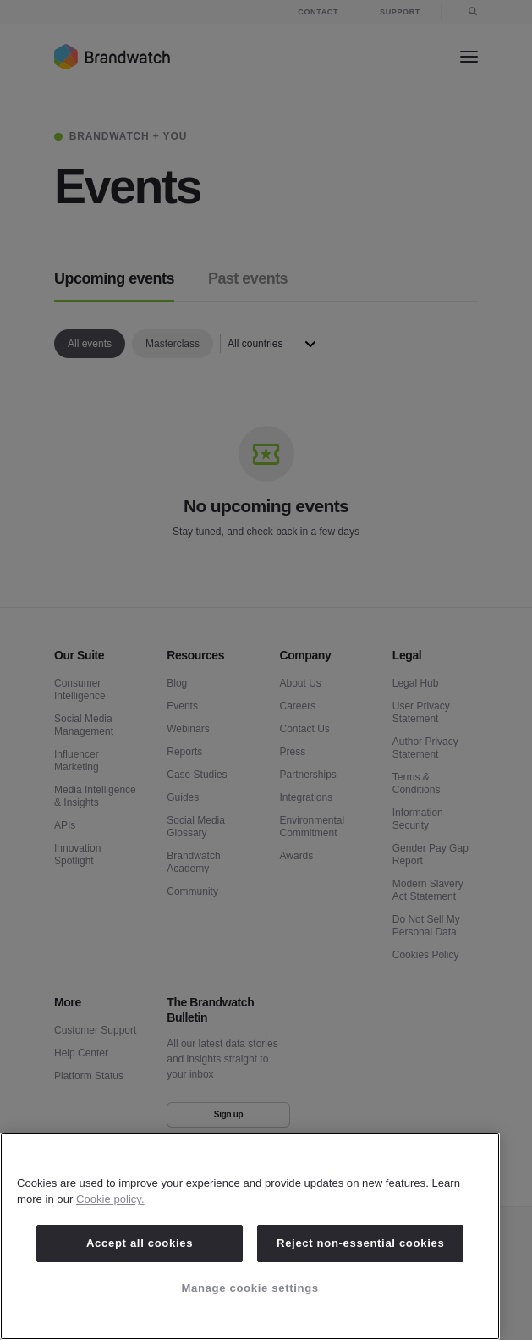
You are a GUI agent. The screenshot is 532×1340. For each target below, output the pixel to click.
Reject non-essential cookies (360, 1243)
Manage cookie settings (249, 1288)
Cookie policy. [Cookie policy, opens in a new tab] (110, 1199)
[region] (250, 1236)
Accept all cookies (139, 1243)
